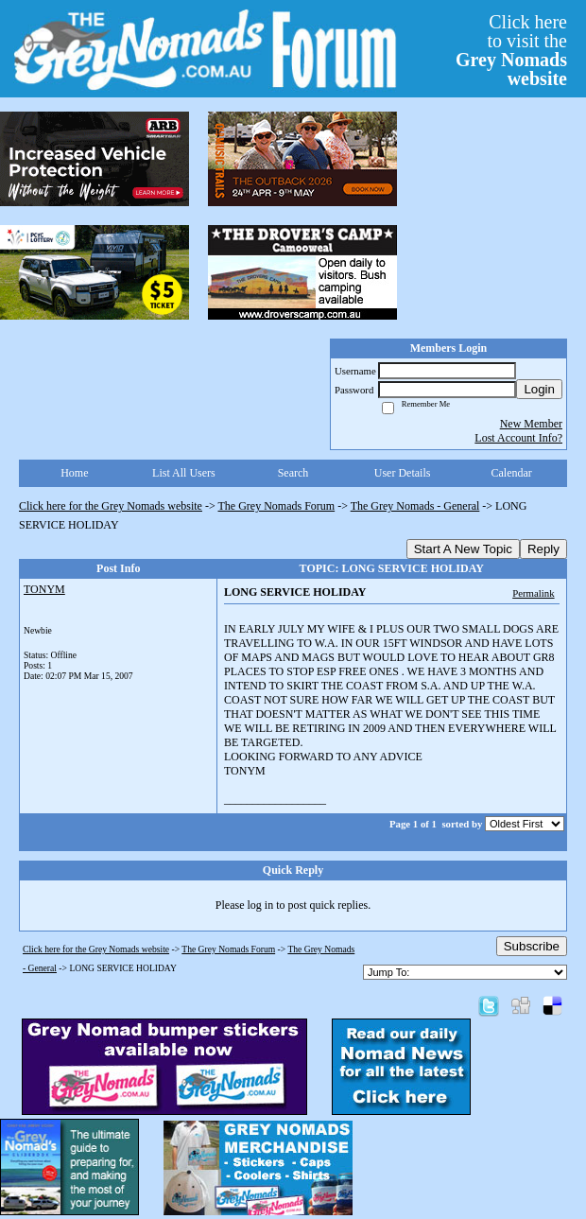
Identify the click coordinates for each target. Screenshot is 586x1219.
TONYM (44, 589)
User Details (402, 472)
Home (74, 472)
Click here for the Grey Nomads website (110, 506)
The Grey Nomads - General (415, 506)
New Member (531, 423)
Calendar (511, 472)
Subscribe (532, 946)
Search (293, 472)
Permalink (533, 593)
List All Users (183, 472)
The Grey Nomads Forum (277, 506)
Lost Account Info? (518, 437)
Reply (543, 549)
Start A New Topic (463, 549)
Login (539, 389)
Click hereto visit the (511, 50)
